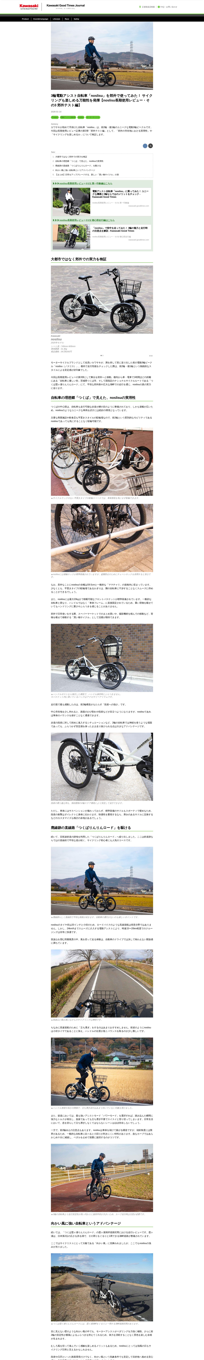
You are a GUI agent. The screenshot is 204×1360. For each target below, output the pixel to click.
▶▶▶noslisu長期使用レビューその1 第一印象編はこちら (82, 183)
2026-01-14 (56, 112)
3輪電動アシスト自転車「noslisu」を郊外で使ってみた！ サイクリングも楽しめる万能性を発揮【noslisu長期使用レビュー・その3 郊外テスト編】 (102, 100)
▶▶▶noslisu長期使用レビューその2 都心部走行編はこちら (84, 220)
